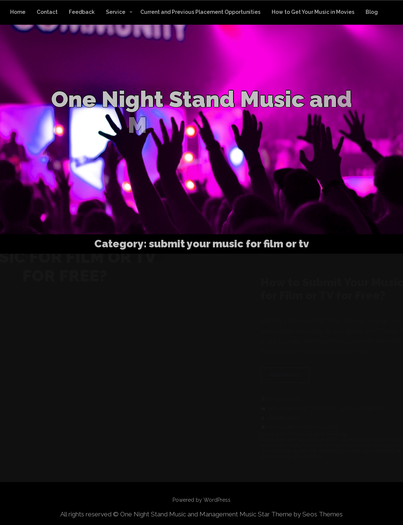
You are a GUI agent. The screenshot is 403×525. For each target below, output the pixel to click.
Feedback (82, 12)
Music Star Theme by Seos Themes (291, 514)
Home (17, 12)
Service (115, 12)
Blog (372, 12)
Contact (47, 12)
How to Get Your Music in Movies (313, 12)
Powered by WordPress (201, 500)
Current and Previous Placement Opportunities (200, 12)
